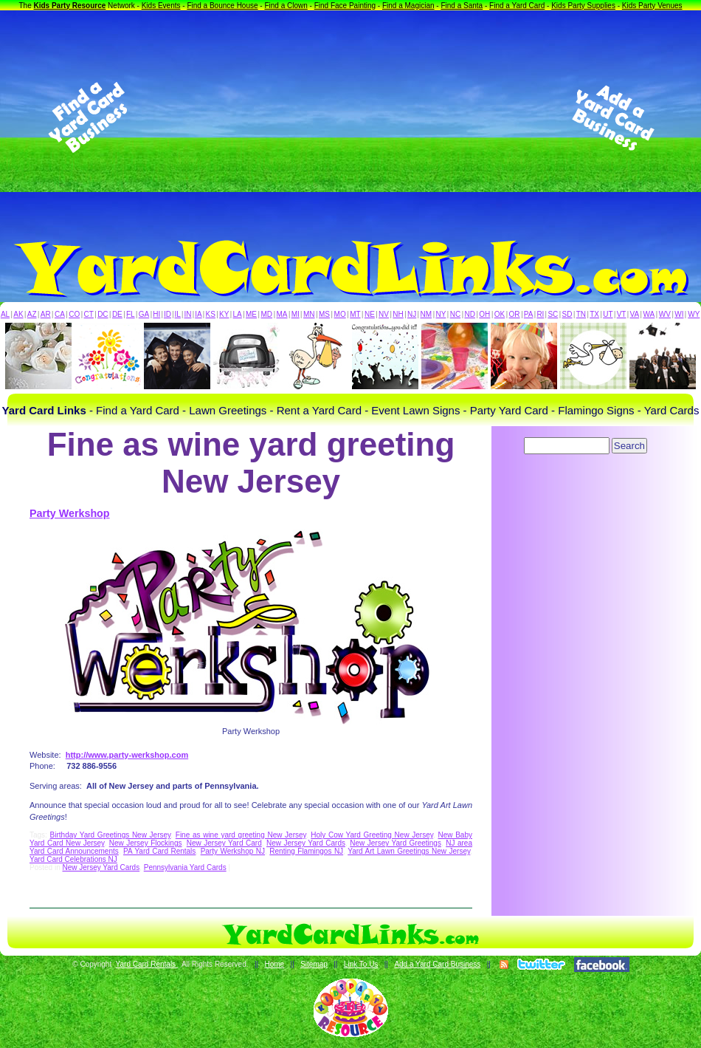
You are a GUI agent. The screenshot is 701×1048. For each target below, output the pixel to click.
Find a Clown (285, 5)
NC (455, 314)
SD (567, 314)
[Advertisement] (350, 117)
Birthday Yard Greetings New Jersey (110, 835)
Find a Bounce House (222, 5)
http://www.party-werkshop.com (127, 754)
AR (46, 314)
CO (74, 314)
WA (649, 314)
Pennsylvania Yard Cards (185, 867)
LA (237, 314)
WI (678, 314)
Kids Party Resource (70, 5)
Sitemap (314, 964)
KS (210, 314)
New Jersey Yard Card (224, 843)
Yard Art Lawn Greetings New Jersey (409, 851)
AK (18, 314)
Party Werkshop (70, 513)
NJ (411, 314)
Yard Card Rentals (147, 964)
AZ (32, 314)
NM (426, 314)
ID (167, 314)
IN (187, 314)
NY (440, 314)
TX (594, 314)
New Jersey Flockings (145, 843)
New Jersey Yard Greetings (395, 843)
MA (282, 314)
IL (178, 314)
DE (117, 314)
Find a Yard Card (517, 5)
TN (581, 314)
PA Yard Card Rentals (159, 851)
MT (355, 314)
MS (324, 314)
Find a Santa (462, 5)
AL (5, 314)
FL (130, 314)
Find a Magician (408, 5)
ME (251, 314)
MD (267, 314)
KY (224, 314)
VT (621, 314)
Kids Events (161, 5)
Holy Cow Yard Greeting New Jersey (372, 835)
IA (198, 314)
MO (340, 314)
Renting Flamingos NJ (306, 851)
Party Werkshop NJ (233, 851)
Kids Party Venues (652, 5)
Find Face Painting (345, 5)
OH (484, 314)
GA (144, 314)
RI (540, 314)
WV (665, 314)
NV (384, 314)
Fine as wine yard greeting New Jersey (241, 835)
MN (309, 314)
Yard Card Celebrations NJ (73, 859)
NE (370, 314)
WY (694, 314)
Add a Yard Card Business (437, 964)
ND (470, 314)
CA (60, 314)
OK (499, 314)
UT (607, 314)
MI (295, 314)
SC (553, 314)
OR (514, 314)
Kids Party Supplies (583, 5)
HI (156, 314)
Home (274, 964)
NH (398, 314)
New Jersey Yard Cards (305, 843)
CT (89, 314)
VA (635, 314)
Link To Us (361, 964)
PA (528, 314)
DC (102, 314)
